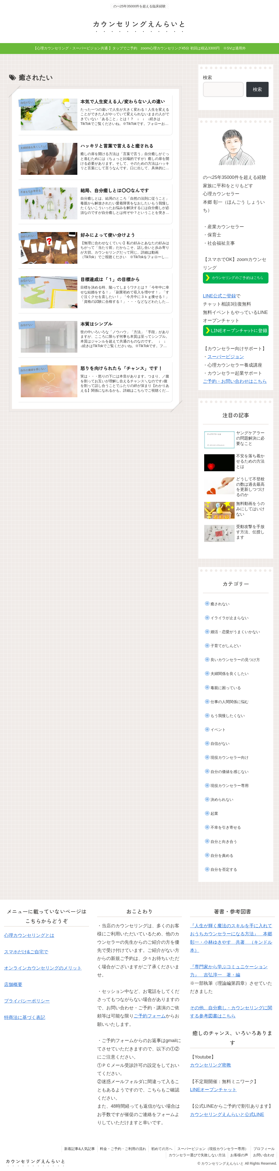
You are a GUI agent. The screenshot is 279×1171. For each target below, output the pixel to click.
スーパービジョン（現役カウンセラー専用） (212, 1149)
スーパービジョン (225, 356)
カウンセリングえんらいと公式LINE (227, 1114)
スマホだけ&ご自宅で (26, 951)
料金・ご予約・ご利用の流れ (122, 1149)
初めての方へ (160, 1149)
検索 (207, 77)
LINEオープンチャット (213, 1089)
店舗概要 (13, 984)
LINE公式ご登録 (219, 295)
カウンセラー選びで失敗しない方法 (196, 1155)
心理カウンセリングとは (29, 935)
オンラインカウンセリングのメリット (43, 968)
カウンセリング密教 (210, 1065)
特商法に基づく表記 (24, 1017)
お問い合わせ (263, 1155)
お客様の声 (239, 1155)
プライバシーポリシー (27, 1001)
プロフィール (263, 1149)
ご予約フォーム (150, 1015)
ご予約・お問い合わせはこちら (235, 381)
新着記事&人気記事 (78, 1149)
